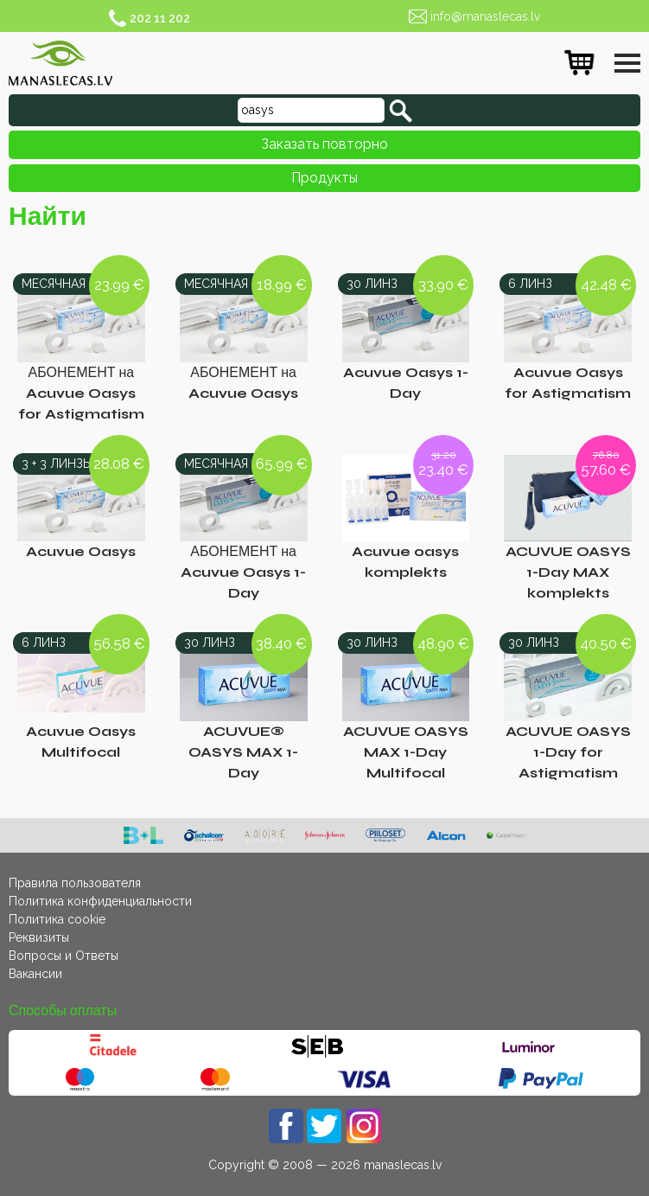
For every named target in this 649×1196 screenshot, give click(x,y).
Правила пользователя (75, 883)
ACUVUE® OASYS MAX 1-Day (243, 752)
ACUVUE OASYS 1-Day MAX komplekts (568, 572)
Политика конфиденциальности (100, 901)
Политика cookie (57, 919)
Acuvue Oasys (81, 551)
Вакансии (35, 974)
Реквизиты (39, 937)
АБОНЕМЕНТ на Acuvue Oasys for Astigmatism (81, 393)
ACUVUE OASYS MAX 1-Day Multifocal (405, 752)
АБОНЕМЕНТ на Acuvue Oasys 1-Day (243, 572)
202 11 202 (160, 18)
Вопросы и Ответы (63, 956)
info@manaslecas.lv (485, 16)
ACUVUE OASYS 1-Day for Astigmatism (568, 752)
